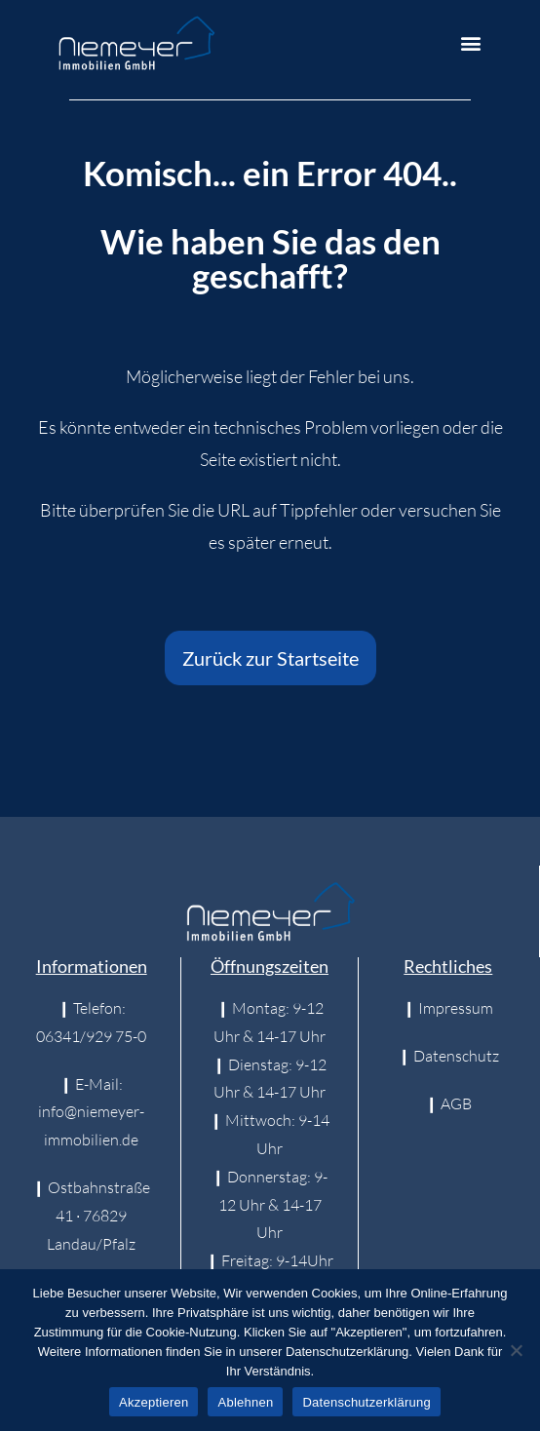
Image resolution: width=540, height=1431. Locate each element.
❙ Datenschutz (448, 1055)
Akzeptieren (153, 1402)
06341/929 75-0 (91, 1036)
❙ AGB (448, 1103)
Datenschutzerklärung (366, 1402)
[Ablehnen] (515, 1350)
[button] (471, 43)
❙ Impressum (448, 1008)
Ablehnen (245, 1402)
